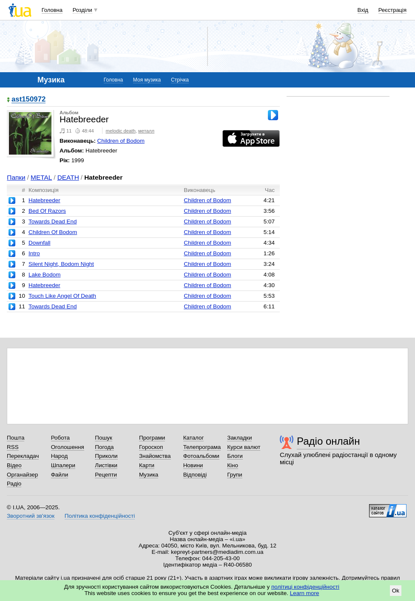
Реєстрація (392, 10)
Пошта (15, 438)
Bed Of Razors (47, 211)
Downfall (39, 243)
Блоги (235, 456)
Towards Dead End (52, 221)
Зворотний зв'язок (30, 516)
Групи (234, 474)
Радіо (14, 483)
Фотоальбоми (201, 456)
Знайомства (155, 456)
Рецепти (106, 474)
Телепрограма (202, 447)
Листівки (106, 465)
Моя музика (147, 80)
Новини (193, 465)
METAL (41, 177)
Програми (152, 438)
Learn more (304, 593)
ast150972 (28, 99)
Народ (59, 456)
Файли (59, 474)
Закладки (239, 438)
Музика (148, 474)
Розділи (82, 10)
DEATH (68, 177)
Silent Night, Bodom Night (61, 264)
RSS (13, 447)
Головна (52, 10)
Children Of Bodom (52, 232)
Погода (104, 447)
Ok (395, 590)
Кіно (232, 465)
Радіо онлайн (328, 441)
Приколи (106, 456)
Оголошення (67, 447)
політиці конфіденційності (305, 587)
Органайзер (22, 474)
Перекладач (23, 456)
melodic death (121, 130)
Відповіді (195, 474)
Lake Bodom (44, 274)
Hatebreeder (44, 200)
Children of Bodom (121, 141)
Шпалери (63, 465)
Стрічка (180, 80)
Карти (146, 465)
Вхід (363, 10)
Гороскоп (151, 447)
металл (146, 130)
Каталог (193, 438)
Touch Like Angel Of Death (62, 296)
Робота (60, 438)
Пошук (103, 438)
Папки (16, 177)
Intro (34, 253)
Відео (14, 465)
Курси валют (243, 447)
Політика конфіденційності (100, 516)
